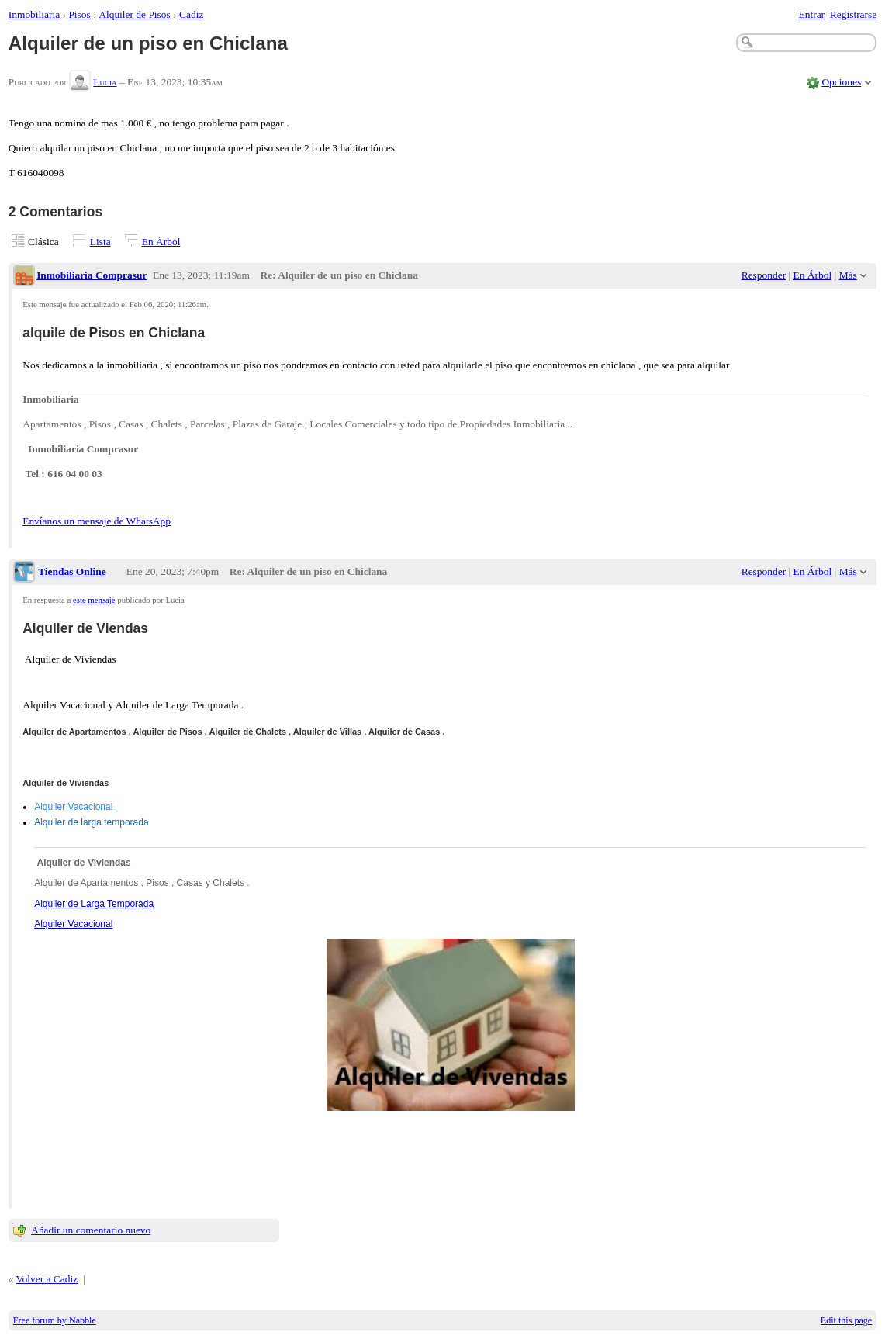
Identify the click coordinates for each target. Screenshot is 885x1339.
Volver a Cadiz (47, 1279)
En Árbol (161, 241)
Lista (100, 241)
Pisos (79, 14)
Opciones (841, 82)
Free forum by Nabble (54, 1320)
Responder (764, 275)
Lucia (104, 82)
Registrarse (853, 14)
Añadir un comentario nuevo (90, 1230)
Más (848, 275)
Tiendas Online (72, 571)
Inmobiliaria (34, 14)
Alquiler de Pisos (135, 14)
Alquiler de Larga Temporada (94, 903)
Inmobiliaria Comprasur (91, 275)
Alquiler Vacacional (73, 806)
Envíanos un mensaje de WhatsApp (96, 521)
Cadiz (191, 14)
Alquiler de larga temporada (91, 822)
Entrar (812, 14)
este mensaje (94, 599)
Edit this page (846, 1320)
